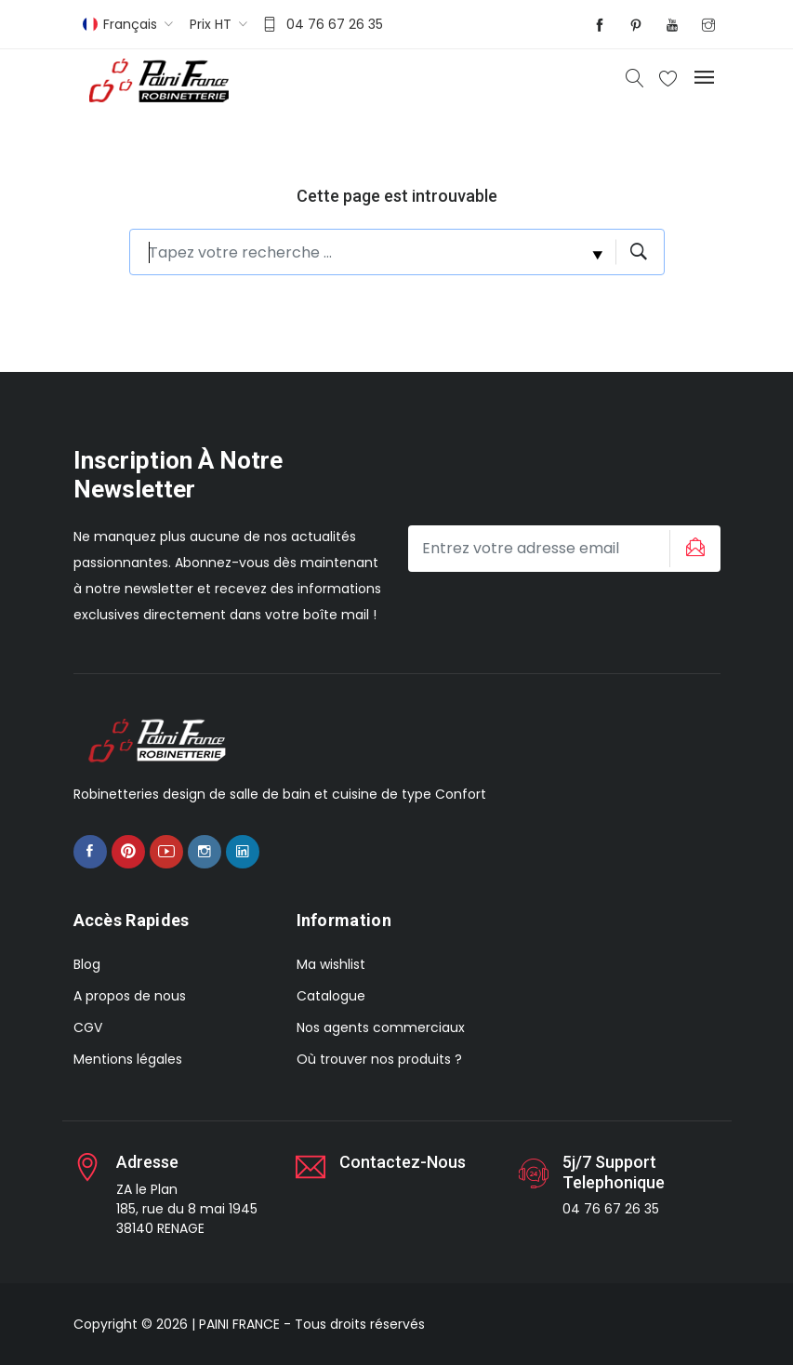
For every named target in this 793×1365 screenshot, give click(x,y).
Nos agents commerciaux (381, 1027)
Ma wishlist (331, 964)
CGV (87, 1027)
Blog (86, 964)
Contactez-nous (402, 1162)
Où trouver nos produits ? (379, 1059)
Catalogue (331, 996)
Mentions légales (127, 1059)
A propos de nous (129, 996)
